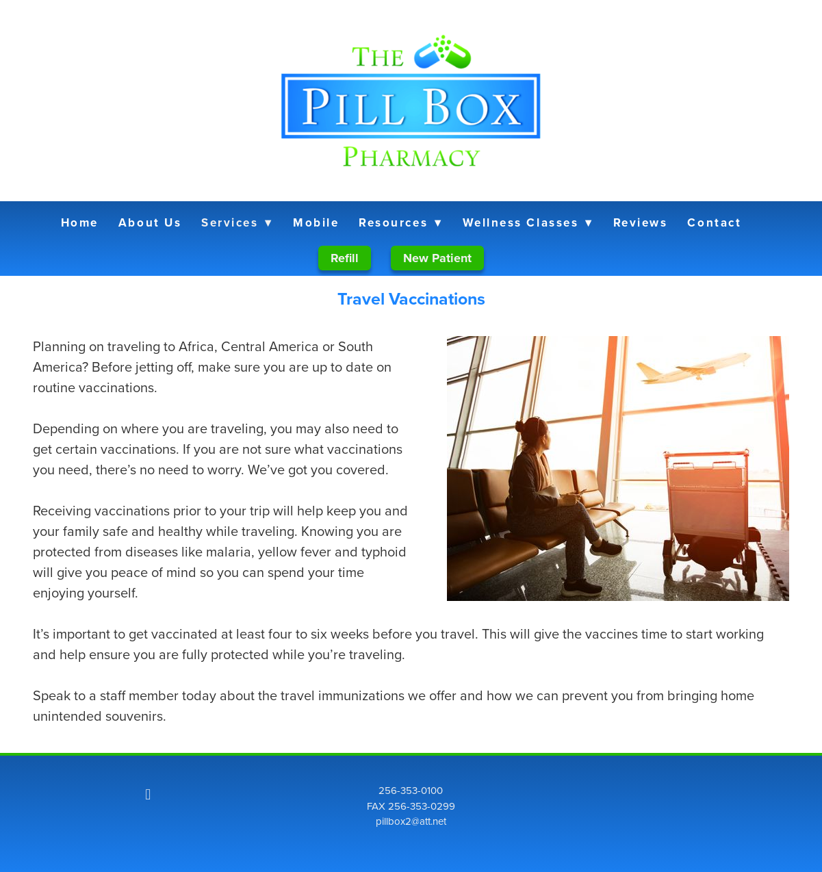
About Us (149, 222)
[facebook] (148, 794)
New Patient (437, 258)
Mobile (316, 222)
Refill (345, 258)
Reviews (640, 222)
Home (80, 222)
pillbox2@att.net (411, 821)
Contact (714, 222)
